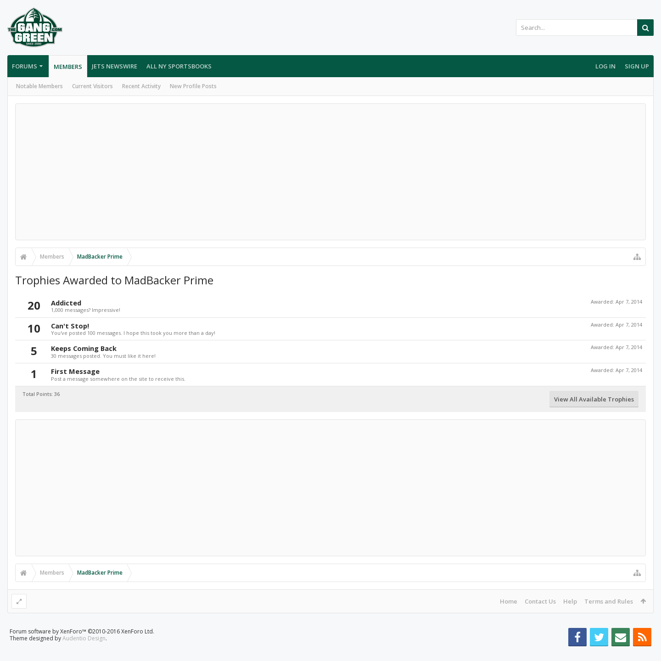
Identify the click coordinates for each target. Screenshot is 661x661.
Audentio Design (84, 653)
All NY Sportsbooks (179, 66)
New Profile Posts (193, 86)
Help (570, 601)
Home (508, 601)
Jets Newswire (114, 66)
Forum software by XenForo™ (82, 646)
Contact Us (540, 601)
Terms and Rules (608, 601)
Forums (24, 66)
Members (68, 66)
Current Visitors (92, 86)
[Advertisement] (330, 171)
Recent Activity (141, 86)
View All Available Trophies (594, 399)
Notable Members (39, 86)
